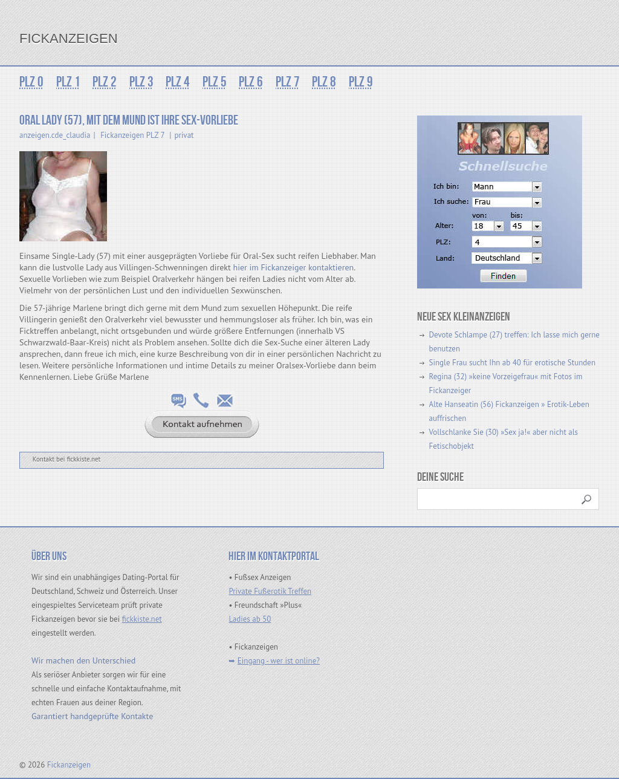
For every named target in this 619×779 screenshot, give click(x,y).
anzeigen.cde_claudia (55, 135)
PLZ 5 (213, 82)
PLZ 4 (176, 82)
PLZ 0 (31, 82)
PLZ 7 (285, 82)
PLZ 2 (104, 82)
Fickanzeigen (68, 38)
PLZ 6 (249, 82)
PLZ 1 (68, 82)
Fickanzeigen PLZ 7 (132, 135)
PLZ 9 (358, 82)
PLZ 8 (322, 82)
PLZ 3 (140, 82)
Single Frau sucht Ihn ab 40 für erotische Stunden (512, 362)
